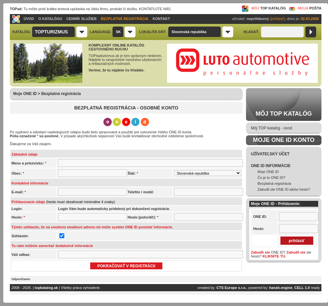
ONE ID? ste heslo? (281, 254)
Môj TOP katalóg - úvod (271, 128)
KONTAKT (161, 19)
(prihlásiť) (277, 19)
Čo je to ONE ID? (271, 178)
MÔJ (263, 8)
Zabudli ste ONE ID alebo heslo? (283, 189)
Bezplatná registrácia (274, 183)
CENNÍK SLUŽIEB (81, 19)
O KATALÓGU (50, 19)
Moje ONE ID (268, 172)
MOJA (304, 8)
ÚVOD (29, 19)
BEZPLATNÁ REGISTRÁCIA (125, 19)
